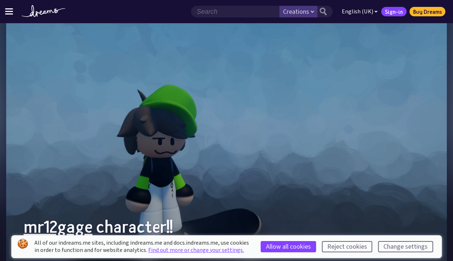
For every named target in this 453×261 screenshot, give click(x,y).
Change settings (405, 246)
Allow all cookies (288, 246)
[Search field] (235, 11)
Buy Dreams (427, 11)
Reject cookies (347, 246)
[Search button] (325, 11)
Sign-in (394, 11)
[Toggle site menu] (9, 11)
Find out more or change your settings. (196, 250)
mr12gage (58, 226)
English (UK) (360, 12)
